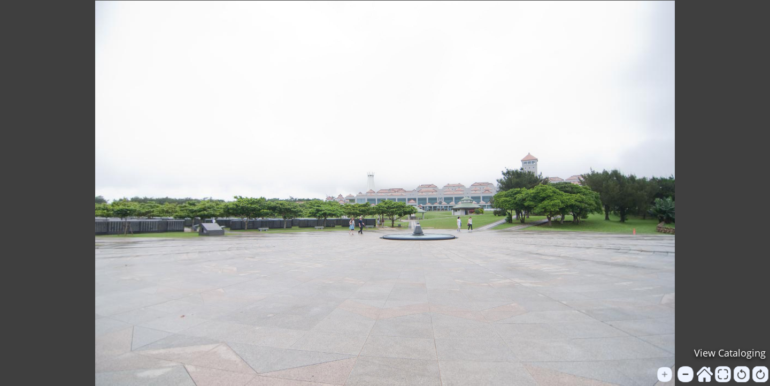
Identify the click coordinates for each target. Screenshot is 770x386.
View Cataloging (730, 352)
